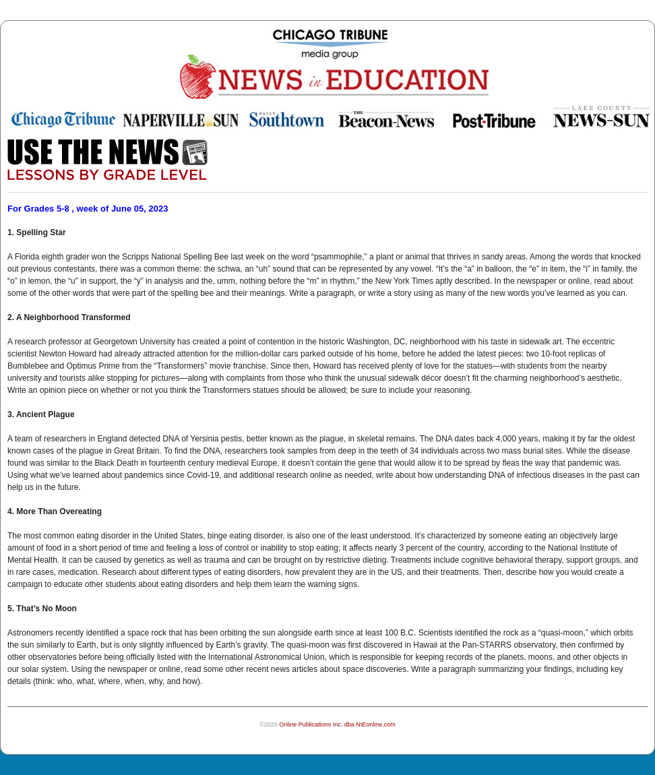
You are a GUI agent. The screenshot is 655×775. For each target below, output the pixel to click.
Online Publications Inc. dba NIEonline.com (337, 724)
